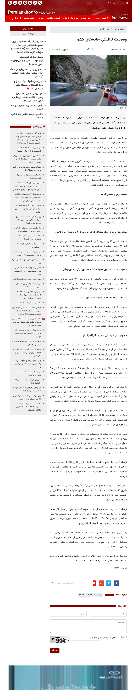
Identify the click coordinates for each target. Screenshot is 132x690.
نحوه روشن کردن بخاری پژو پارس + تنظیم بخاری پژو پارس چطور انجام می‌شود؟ (25, 97)
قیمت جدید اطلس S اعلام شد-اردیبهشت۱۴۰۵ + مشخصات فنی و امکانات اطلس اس (26, 407)
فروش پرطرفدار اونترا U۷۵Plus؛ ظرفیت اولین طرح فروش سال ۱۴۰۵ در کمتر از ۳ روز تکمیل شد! (24, 295)
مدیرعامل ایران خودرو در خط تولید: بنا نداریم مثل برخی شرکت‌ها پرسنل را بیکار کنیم (24, 352)
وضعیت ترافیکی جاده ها (88, 595)
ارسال (52, 650)
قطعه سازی (27, 18)
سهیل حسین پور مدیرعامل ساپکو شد (25, 279)
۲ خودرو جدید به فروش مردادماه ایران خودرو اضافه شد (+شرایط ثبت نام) (24, 72)
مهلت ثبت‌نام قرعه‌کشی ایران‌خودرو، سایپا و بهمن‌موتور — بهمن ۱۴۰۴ (24, 60)
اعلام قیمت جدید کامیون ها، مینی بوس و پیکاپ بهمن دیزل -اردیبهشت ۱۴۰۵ (25, 271)
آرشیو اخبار (102, 29)
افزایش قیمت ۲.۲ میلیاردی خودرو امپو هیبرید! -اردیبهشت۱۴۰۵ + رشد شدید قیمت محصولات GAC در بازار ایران (24, 311)
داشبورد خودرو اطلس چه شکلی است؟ (25, 116)
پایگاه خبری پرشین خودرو (117, 13)
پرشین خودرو (99, 18)
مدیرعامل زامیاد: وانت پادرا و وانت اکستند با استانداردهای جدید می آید (26, 85)
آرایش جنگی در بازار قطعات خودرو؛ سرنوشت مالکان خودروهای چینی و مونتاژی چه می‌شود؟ (26, 220)
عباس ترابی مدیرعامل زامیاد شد (27, 302)
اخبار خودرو (84, 18)
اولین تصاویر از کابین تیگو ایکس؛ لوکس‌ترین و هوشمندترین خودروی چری (26, 364)
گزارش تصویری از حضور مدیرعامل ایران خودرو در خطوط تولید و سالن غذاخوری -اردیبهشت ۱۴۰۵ (24, 322)
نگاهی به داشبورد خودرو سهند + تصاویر (24, 107)
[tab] (26, 28)
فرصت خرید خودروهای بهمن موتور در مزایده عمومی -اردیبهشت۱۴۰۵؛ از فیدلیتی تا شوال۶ (25, 159)
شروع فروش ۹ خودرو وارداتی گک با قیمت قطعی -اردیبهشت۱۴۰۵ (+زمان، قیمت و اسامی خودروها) (25, 197)
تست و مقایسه (51, 18)
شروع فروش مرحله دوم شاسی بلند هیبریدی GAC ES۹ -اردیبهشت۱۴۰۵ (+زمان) (25, 333)
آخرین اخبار (36, 127)
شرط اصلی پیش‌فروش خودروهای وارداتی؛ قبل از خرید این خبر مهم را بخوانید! (25, 208)
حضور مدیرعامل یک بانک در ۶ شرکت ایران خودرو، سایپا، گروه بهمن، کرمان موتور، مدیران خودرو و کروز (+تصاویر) (24, 186)
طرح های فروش (68, 18)
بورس (38, 18)
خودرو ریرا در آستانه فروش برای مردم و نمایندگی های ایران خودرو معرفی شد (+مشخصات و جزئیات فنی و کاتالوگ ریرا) (25, 47)
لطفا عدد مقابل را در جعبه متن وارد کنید (105, 637)
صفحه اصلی (116, 29)
